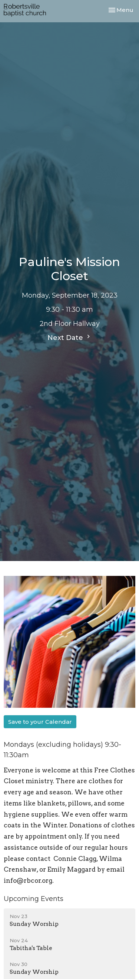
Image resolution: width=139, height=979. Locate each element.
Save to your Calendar (40, 721)
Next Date (69, 337)
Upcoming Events (33, 899)
